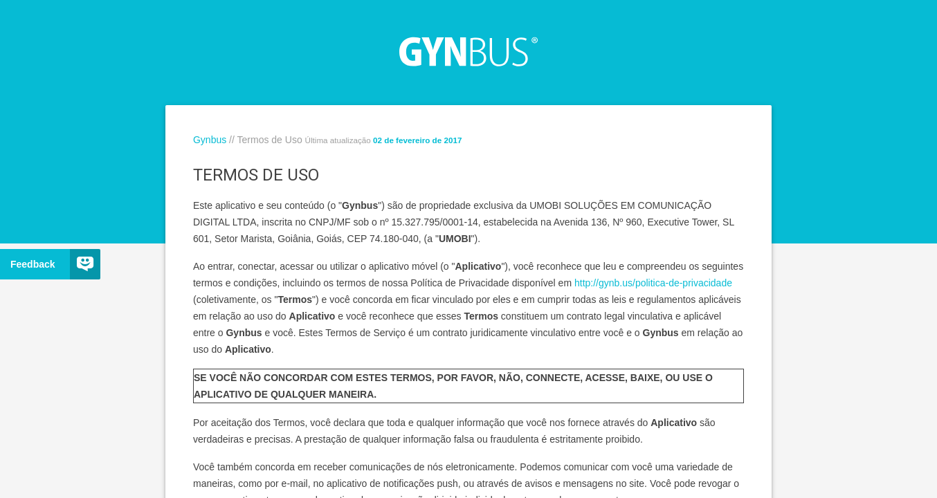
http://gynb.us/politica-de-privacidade (653, 282)
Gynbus (209, 139)
